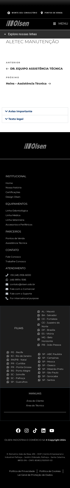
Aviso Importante (20, 111)
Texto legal (15, 119)
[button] (35, 111)
